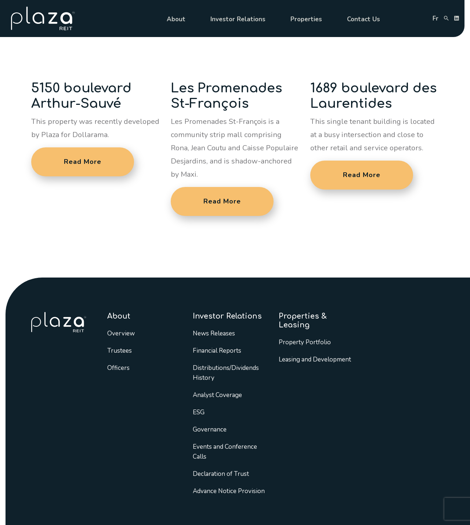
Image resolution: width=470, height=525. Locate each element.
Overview (121, 333)
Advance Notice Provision (229, 491)
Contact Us (363, 19)
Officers (118, 368)
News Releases (214, 333)
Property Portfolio (305, 342)
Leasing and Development (315, 359)
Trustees (119, 350)
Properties (306, 19)
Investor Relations (237, 19)
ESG (199, 412)
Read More (82, 161)
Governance (210, 429)
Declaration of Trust (221, 474)
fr (435, 18)
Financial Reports (217, 350)
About (176, 19)
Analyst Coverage (217, 395)
